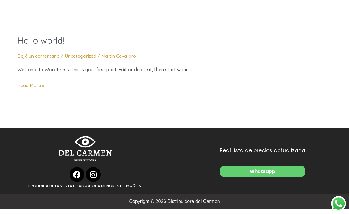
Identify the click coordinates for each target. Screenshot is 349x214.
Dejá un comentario (39, 56)
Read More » (31, 84)
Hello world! (40, 40)
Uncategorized (82, 56)
